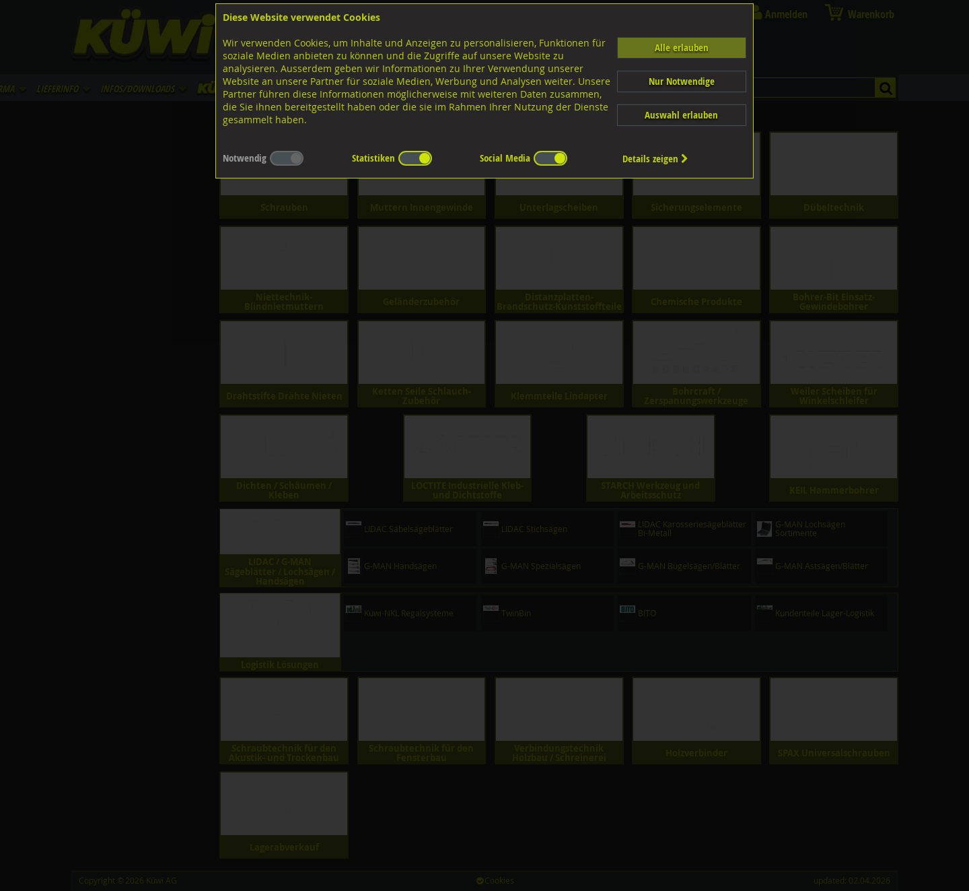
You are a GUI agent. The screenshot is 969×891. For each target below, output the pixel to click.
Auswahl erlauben (681, 115)
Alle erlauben (682, 47)
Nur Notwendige (682, 81)
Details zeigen (655, 159)
